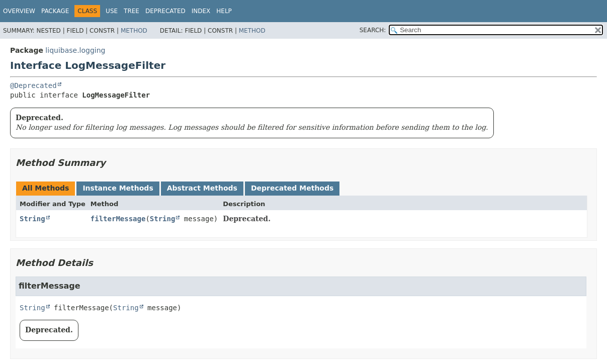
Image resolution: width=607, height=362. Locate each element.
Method (134, 30)
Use (112, 11)
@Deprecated (33, 85)
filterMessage (118, 219)
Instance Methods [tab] (117, 188)
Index (201, 11)
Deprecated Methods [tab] (292, 188)
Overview (19, 11)
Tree (131, 11)
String (32, 219)
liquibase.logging (75, 50)
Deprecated (165, 11)
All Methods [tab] (45, 188)
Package (55, 11)
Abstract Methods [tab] (202, 188)
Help (224, 11)
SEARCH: (373, 30)
